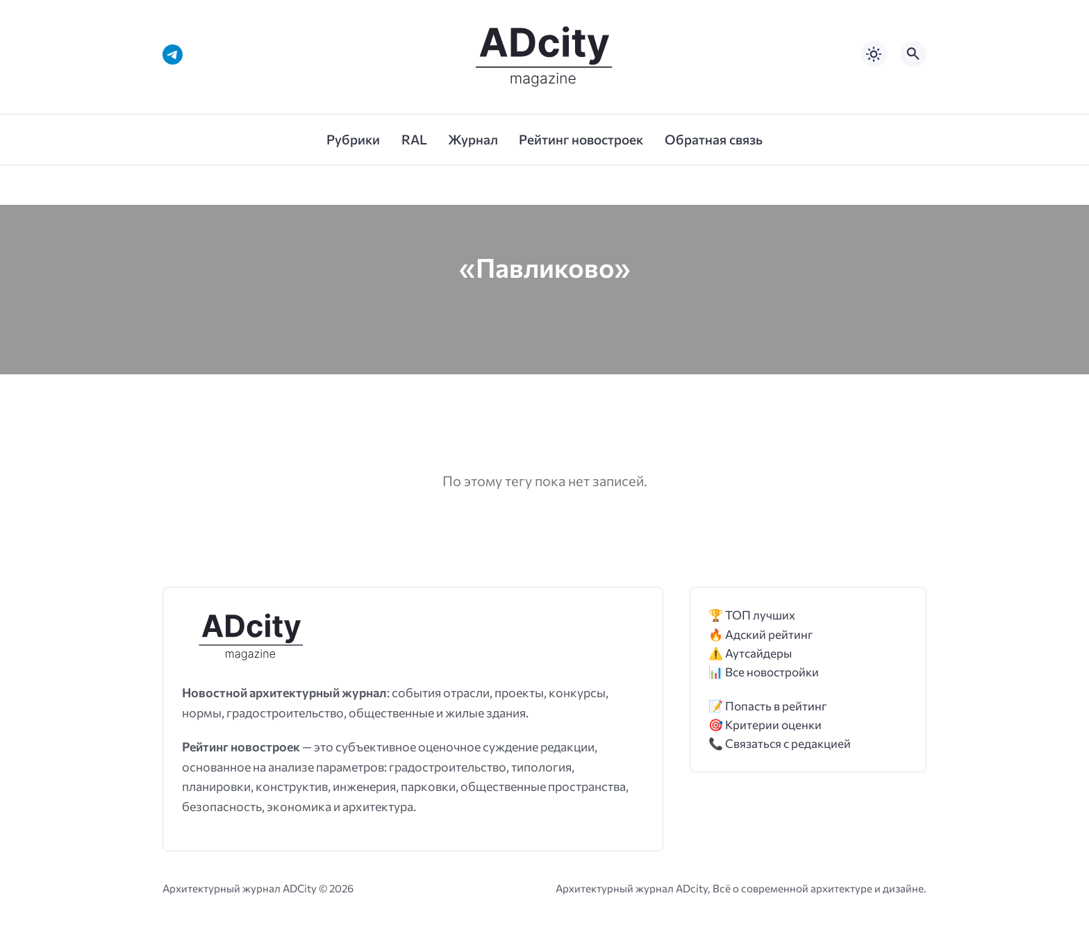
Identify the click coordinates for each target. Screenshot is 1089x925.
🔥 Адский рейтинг (760, 634)
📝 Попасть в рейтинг (767, 706)
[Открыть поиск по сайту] (913, 54)
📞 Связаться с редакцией (779, 743)
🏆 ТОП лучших (751, 615)
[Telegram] (173, 54)
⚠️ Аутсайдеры (750, 653)
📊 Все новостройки (763, 672)
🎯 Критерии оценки (765, 724)
